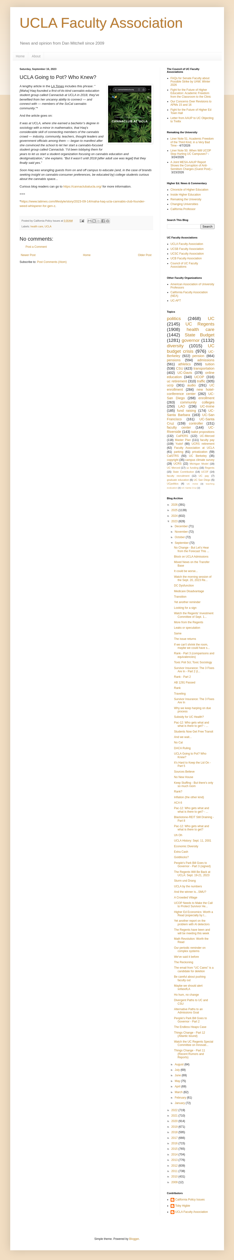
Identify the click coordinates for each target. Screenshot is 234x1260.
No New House (183, 777)
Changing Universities (184, 204)
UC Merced (173, 467)
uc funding (192, 467)
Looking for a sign (185, 607)
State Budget (199, 334)
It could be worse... (186, 571)
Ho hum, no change (186, 994)
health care (36, 226)
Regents (209, 467)
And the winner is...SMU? (190, 891)
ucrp (170, 385)
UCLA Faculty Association (101, 23)
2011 (174, 1171)
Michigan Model (199, 463)
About (36, 56)
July (178, 1070)
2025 (174, 510)
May (178, 1081)
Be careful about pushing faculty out (189, 978)
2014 (174, 1154)
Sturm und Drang (185, 880)
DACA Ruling (182, 748)
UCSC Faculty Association (187, 253)
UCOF (205, 471)
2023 (174, 521)
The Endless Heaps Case (190, 1027)
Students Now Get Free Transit (193, 731)
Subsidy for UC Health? (189, 717)
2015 (174, 1148)
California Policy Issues (190, 1199)
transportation (204, 368)
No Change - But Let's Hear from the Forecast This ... (191, 549)
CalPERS (182, 436)
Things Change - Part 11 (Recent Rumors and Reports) (189, 1054)
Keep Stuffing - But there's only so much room (193, 784)
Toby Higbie (182, 1205)
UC (211, 318)
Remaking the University (186, 199)
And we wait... (183, 737)
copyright (173, 460)
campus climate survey (200, 460)
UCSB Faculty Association (187, 249)
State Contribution (183, 471)
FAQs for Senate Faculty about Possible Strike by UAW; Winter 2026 (190, 82)
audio (191, 385)
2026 (174, 504)
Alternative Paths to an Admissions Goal (188, 1011)
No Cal (178, 742)
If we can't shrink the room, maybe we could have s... (192, 646)
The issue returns (185, 639)
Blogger (134, 1239)
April (178, 1086)
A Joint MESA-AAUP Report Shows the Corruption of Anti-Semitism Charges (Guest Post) (191, 165)
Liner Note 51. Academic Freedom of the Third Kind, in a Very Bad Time (192, 142)
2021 (174, 1115)
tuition (209, 364)
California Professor (183, 209)
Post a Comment (36, 246)
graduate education (178, 479)
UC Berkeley (198, 456)
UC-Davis (184, 373)
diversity (175, 345)
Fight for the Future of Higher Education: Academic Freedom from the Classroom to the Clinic (191, 93)
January (180, 1103)
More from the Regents (188, 622)
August (179, 1064)
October (180, 537)
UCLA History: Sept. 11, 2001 (192, 840)
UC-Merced (207, 436)
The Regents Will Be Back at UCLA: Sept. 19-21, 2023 (192, 873)
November (182, 531)
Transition (180, 596)
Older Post (145, 255)
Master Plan (183, 440)
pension (198, 356)
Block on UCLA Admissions (191, 556)
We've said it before (186, 956)
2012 (174, 1165)
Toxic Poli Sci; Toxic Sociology (193, 662)
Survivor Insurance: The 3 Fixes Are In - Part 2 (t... (194, 669)
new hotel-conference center (191, 392)
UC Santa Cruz (189, 487)
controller (196, 423)
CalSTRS (173, 456)
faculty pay (207, 440)
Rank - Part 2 (182, 676)
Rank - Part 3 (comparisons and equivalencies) (194, 655)
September (182, 543)
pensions (174, 360)
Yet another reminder (187, 602)
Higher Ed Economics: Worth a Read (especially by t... (193, 913)
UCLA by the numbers (188, 886)
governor (191, 340)
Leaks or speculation (187, 627)
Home (20, 56)
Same (177, 633)
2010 (174, 1176)
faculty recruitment (178, 475)
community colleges (197, 402)
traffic (201, 381)
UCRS (177, 463)
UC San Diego (202, 479)
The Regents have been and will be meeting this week (192, 931)
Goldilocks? (181, 857)
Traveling (180, 693)
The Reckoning (183, 962)
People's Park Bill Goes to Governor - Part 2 (190, 1020)
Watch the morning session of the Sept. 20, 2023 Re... (192, 578)
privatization (199, 452)
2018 (174, 1132)
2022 (174, 1110)
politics (174, 318)
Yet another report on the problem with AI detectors (192, 922)
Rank (177, 688)
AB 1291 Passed (184, 682)
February (181, 1097)
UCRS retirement (203, 443)
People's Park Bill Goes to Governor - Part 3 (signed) (192, 864)
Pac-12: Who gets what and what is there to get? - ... (191, 724)
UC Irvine (192, 483)
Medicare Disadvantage (189, 591)
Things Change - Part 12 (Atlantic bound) (189, 1034)
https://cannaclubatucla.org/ (82, 186)
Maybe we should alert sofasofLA (188, 987)
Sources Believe (184, 771)
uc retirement (177, 381)
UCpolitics (173, 483)
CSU (179, 368)
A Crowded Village (185, 897)
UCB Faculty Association (186, 258)
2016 (174, 1143)
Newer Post (28, 255)
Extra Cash (181, 851)
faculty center (179, 427)
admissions (206, 360)
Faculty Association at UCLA (194, 447)
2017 (174, 1138)
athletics (184, 364)
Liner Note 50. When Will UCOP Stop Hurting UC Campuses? (191, 152)
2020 (174, 1121)
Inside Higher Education (186, 194)
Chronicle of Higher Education (189, 189)
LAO (181, 406)
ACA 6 (178, 802)
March (179, 1092)
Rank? (178, 791)
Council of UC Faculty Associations (184, 265)
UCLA (48, 226)
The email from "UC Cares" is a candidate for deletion (194, 969)
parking (178, 452)
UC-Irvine (207, 406)
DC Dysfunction (184, 585)
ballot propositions (202, 432)
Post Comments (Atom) (52, 262)
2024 (174, 516)
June (178, 1075)
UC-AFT (176, 300)
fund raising (186, 410)
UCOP (199, 377)
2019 (174, 1126)
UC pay (204, 475)
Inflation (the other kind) (189, 797)
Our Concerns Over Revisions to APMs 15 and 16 (191, 103)
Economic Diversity (186, 846)
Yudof (179, 443)
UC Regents (200, 323)
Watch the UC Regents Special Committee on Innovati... (193, 1043)
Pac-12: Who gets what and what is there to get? (191, 828)
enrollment (206, 398)
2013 (174, 1160)
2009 (174, 1182)
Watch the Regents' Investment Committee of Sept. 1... (193, 615)
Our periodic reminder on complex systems (189, 949)
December (182, 526)
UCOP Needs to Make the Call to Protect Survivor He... (193, 904)
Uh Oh (178, 835)
